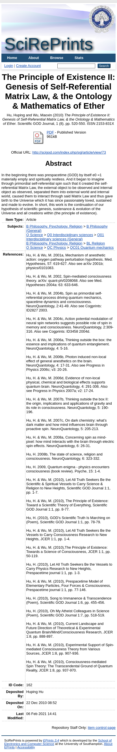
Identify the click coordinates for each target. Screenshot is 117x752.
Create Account (28, 66)
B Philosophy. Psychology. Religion (54, 226)
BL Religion (95, 243)
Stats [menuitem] (79, 58)
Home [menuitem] (12, 58)
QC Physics (56, 247)
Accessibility (26, 747)
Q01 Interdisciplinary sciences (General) (65, 237)
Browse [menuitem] (56, 58)
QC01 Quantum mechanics (92, 247)
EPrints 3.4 (51, 740)
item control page (102, 727)
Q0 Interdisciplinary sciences (70, 235)
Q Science (34, 235)
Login (8, 66)
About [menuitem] (34, 58)
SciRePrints (48, 43)
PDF (50, 132)
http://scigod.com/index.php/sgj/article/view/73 (69, 152)
